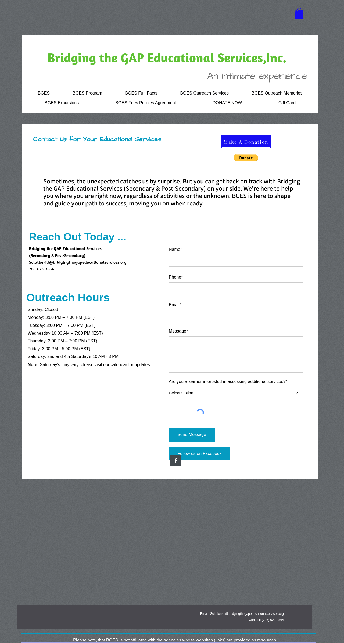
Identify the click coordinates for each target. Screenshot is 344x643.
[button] (299, 13)
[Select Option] (236, 393)
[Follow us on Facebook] (199, 453)
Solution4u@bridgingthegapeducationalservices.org (247, 614)
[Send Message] (192, 435)
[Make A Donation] (246, 142)
